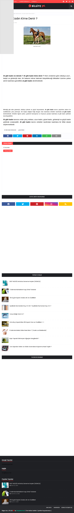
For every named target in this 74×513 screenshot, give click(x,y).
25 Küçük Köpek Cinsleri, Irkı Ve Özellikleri (23, 298)
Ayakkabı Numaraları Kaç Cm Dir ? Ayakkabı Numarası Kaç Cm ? (30, 306)
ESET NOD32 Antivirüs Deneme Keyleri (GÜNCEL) (25, 281)
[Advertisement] (37, 58)
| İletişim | (34, 1)
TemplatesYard (20, 510)
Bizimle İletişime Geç (66, 507)
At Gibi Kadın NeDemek (15, 13)
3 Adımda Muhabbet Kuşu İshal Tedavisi (23, 289)
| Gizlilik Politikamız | (24, 1)
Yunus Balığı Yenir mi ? (17, 314)
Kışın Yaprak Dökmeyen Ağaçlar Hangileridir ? (24, 338)
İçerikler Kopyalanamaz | (45, 510)
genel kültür (21, 130)
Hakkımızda (57, 507)
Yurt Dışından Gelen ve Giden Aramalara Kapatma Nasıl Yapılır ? (31, 347)
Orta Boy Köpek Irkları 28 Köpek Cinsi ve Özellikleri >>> (27, 322)
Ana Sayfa (48, 507)
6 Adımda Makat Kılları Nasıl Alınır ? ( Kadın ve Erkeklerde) (28, 330)
